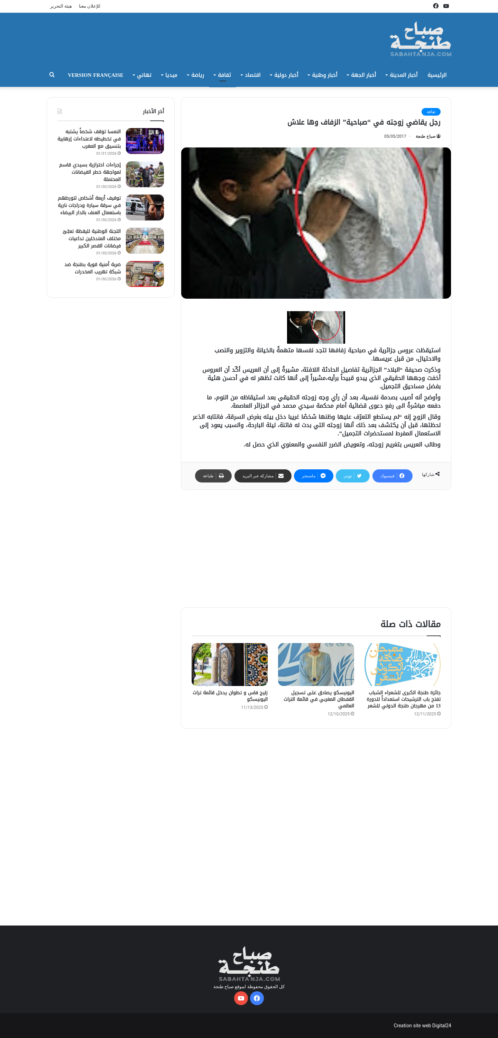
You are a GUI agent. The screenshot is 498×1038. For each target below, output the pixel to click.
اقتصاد (252, 75)
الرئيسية (436, 75)
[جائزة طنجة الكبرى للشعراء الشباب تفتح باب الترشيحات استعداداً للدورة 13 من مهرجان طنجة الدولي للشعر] (403, 664)
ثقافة (224, 75)
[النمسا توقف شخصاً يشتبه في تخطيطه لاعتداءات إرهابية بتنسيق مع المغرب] (145, 141)
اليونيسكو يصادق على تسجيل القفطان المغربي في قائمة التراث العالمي (319, 699)
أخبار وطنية (324, 75)
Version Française (95, 75)
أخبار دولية (286, 75)
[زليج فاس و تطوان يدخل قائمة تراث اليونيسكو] (230, 664)
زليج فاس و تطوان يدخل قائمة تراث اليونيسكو (230, 696)
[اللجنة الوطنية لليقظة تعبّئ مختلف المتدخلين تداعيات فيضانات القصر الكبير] (145, 241)
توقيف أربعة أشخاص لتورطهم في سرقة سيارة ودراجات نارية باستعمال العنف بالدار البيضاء (89, 205)
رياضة (197, 75)
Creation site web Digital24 (422, 1025)
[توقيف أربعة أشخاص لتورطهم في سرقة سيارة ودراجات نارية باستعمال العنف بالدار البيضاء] (145, 207)
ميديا (171, 75)
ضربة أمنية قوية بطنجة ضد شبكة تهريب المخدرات (92, 268)
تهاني (144, 75)
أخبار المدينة (403, 75)
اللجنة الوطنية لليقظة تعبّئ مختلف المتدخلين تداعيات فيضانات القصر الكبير (92, 239)
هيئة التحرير (61, 6)
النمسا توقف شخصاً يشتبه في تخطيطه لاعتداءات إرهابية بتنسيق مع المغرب (89, 139)
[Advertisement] (316, 548)
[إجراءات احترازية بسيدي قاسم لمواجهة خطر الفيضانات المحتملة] (145, 174)
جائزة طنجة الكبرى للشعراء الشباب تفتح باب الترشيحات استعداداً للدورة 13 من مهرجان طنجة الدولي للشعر (404, 699)
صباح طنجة (425, 136)
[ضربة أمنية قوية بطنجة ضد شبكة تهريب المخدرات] (145, 274)
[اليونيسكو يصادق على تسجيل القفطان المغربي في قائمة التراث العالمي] (316, 664)
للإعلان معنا (89, 6)
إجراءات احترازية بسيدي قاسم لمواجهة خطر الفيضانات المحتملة (90, 172)
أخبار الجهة (363, 75)
